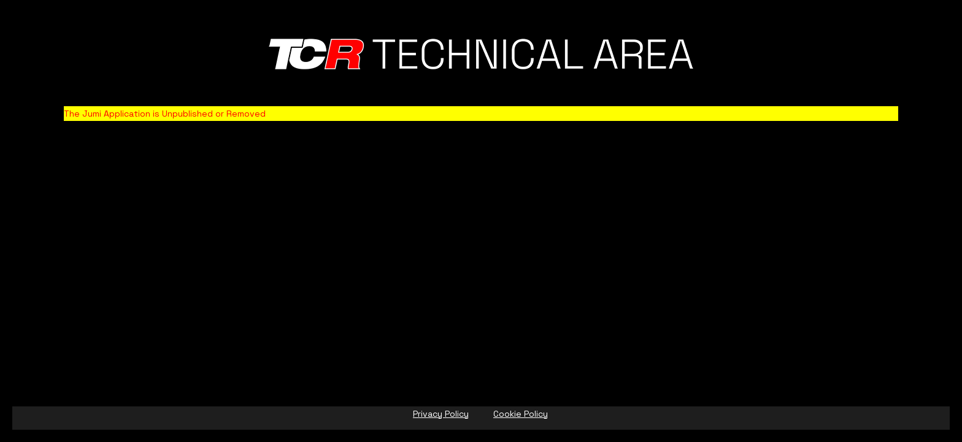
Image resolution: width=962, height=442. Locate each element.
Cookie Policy (520, 413)
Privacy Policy (441, 413)
